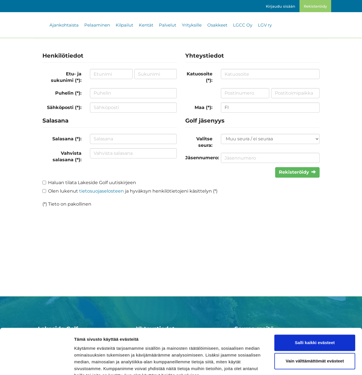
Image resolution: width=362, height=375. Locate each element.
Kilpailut (124, 25)
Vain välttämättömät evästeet (315, 334)
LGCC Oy (242, 25)
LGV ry (265, 25)
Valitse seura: (204, 142)
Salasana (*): (66, 138)
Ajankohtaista (64, 25)
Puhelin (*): (68, 93)
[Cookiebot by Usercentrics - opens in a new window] (36, 364)
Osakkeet (217, 25)
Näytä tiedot (86, 363)
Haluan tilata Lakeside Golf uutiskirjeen (92, 182)
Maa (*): (203, 107)
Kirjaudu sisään (280, 6)
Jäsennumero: (201, 157)
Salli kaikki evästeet (315, 315)
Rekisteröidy (315, 6)
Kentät (146, 25)
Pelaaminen (97, 25)
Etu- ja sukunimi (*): (66, 77)
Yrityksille (192, 25)
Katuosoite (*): (199, 77)
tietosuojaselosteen (101, 191)
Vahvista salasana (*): (67, 156)
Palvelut (167, 25)
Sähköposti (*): (64, 107)
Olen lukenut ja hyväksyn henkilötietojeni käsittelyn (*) (132, 191)
